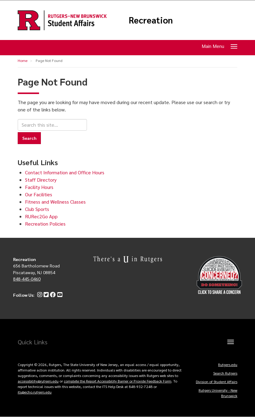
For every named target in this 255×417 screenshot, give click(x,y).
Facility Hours (39, 187)
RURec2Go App (41, 216)
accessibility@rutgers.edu (38, 381)
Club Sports (37, 209)
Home (22, 60)
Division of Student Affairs (216, 381)
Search (29, 138)
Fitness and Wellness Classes (55, 201)
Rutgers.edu (227, 364)
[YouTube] (59, 295)
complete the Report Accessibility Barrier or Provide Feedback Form (117, 381)
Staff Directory (40, 179)
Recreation (151, 20)
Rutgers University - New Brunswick (218, 393)
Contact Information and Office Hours (64, 172)
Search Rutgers (225, 373)
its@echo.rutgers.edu (35, 392)
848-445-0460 (27, 278)
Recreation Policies (45, 223)
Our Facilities (38, 194)
